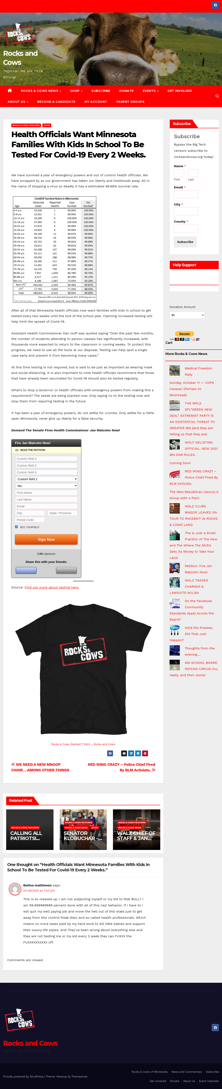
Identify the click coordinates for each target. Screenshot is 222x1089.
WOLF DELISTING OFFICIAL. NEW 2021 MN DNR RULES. (193, 448)
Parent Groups (130, 102)
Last (191, 179)
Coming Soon (180, 463)
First (177, 179)
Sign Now (46, 539)
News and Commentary (186, 1071)
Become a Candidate (56, 102)
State (47, 125)
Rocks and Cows (30, 1043)
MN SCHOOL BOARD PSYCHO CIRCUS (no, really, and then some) (194, 669)
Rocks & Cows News (40, 91)
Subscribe (100, 91)
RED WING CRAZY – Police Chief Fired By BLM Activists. (194, 477)
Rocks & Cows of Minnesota (149, 1071)
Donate (126, 91)
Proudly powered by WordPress (23, 1076)
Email (180, 187)
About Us (17, 102)
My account (96, 102)
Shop (75, 91)
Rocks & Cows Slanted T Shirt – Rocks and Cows (83, 744)
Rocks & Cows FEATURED (26, 125)
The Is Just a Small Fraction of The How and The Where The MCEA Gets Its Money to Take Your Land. (193, 545)
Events (150, 91)
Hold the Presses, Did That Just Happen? (191, 634)
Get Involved (179, 91)
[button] (217, 96)
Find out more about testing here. (51, 587)
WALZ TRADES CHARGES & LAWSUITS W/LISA (189, 586)
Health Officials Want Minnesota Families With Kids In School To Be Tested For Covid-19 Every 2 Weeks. (78, 145)
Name (180, 166)
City (178, 204)
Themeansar (79, 1076)
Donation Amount (182, 307)
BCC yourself (30, 527)
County (181, 221)
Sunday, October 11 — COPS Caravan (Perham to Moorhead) (192, 389)
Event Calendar (209, 1081)
